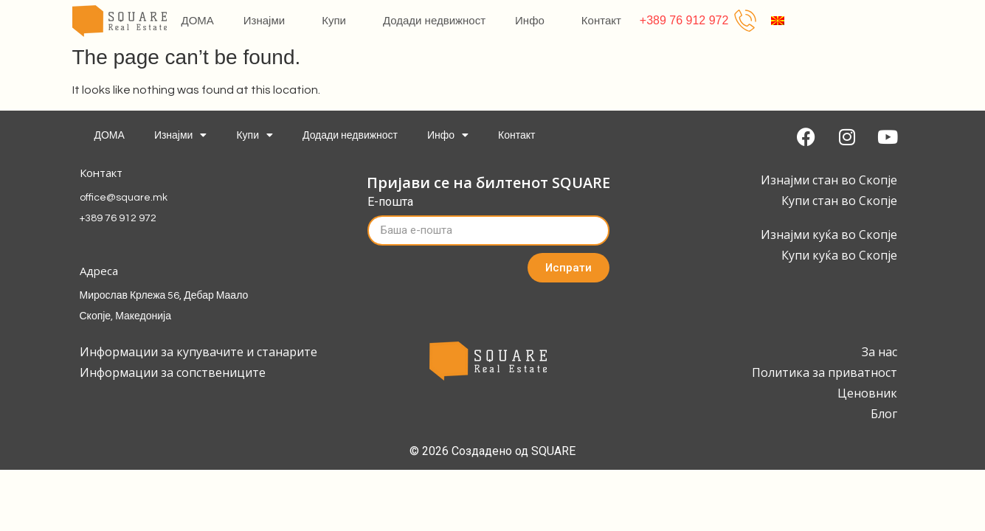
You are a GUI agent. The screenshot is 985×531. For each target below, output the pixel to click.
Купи (337, 20)
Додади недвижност (434, 20)
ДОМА (198, 20)
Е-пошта (390, 202)
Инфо (533, 20)
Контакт (601, 20)
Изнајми (267, 20)
